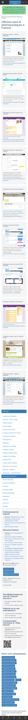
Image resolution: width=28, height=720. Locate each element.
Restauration (6, 496)
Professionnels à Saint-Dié (9, 694)
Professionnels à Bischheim (9, 660)
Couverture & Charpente (9, 436)
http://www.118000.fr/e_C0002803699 (12, 292)
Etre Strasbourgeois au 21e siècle (10, 699)
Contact (25, 717)
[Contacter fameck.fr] (25, 2)
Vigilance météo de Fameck (12, 554)
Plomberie (5, 486)
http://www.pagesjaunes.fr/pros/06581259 (12, 216)
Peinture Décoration (8, 479)
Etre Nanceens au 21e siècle (9, 705)
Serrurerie (5, 499)
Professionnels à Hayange (9, 674)
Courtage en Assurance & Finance (12, 433)
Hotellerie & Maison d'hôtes (10, 453)
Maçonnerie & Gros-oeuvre (10, 466)
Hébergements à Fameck (17, 517)
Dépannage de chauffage (9, 446)
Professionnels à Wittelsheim (9, 688)
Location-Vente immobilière (10, 463)
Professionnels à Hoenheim (9, 677)
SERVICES (6, 411)
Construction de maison (9, 429)
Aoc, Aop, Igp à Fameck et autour (13, 542)
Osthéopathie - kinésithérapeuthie (12, 473)
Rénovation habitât (8, 489)
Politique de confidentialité (17, 9)
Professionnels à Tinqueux (9, 685)
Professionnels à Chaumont (9, 671)
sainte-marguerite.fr (7, 696)
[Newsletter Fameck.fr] (22, 2)
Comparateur (8, 717)
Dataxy (17, 578)
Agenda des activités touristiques (13, 536)
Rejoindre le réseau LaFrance (11, 574)
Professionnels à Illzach (8, 679)
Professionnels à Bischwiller (9, 663)
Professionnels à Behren (8, 657)
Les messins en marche (8, 702)
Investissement (7, 459)
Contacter (16, 563)
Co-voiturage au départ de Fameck (14, 548)
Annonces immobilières (9, 483)
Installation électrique (8, 449)
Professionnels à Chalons (8, 668)
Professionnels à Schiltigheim (9, 682)
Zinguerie (5, 506)
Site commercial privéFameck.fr (15, 2)
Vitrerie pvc (6, 503)
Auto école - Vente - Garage (10, 419)
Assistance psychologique (9, 416)
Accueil (2, 717)
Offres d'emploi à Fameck (11, 526)
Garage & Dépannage (8, 493)
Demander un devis (8, 569)
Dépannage (6, 443)
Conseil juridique (7, 426)
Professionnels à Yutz (8, 691)
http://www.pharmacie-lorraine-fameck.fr (12, 365)
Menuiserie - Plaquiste (8, 469)
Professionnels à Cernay (8, 665)
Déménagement (7, 439)
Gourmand (19, 717)
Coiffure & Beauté (7, 423)
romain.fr (18, 679)
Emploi (14, 717)
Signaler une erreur (8, 571)
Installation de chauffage (9, 456)
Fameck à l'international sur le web (14, 556)
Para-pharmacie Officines (9, 476)
